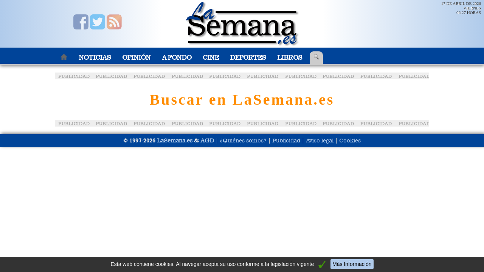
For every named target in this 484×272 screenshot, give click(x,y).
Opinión (136, 57)
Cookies (350, 140)
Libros (289, 57)
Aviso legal (320, 140)
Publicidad (286, 140)
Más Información (351, 264)
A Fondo (176, 57)
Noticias (95, 57)
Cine (211, 57)
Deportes (248, 57)
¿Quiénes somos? (243, 140)
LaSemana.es (174, 140)
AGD (207, 140)
